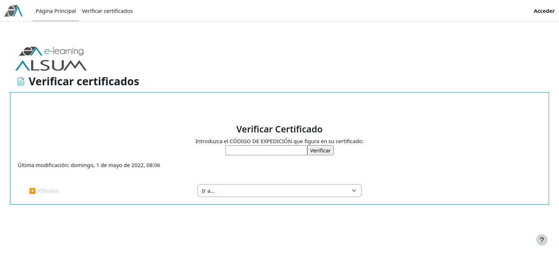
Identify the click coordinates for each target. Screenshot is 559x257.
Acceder (544, 10)
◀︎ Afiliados (54, 190)
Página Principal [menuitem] (56, 10)
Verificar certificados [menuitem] (107, 10)
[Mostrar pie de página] (542, 240)
